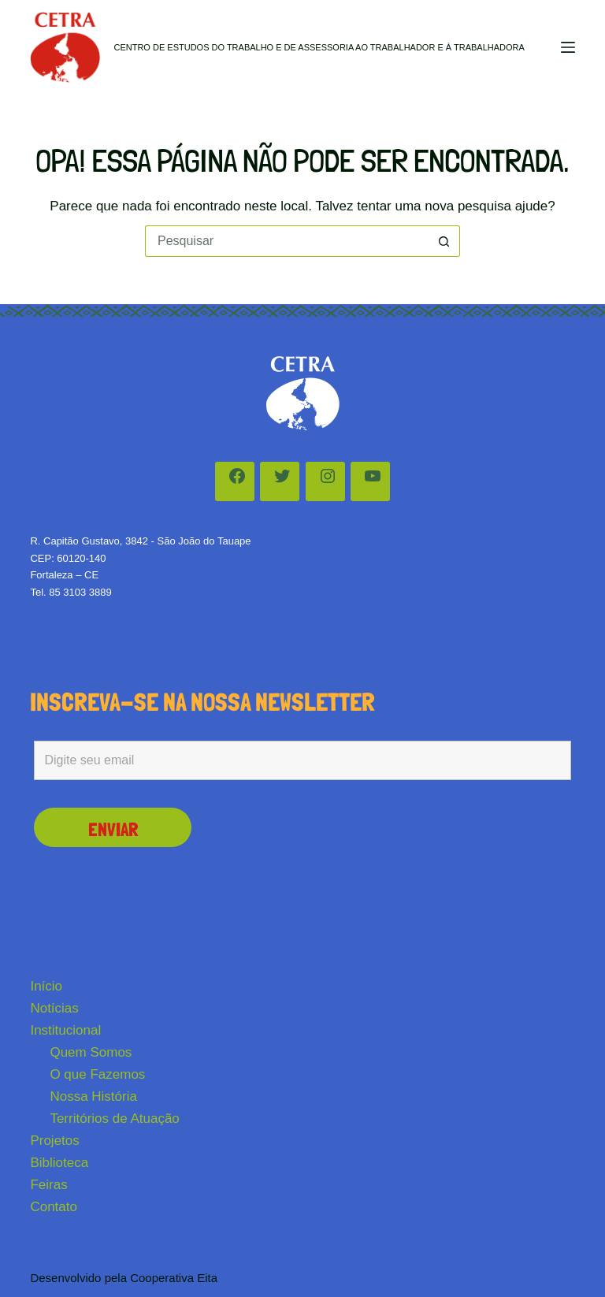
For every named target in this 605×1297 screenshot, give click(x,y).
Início (46, 986)
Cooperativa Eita (173, 1277)
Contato (53, 1206)
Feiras (48, 1184)
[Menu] (568, 47)
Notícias (54, 1008)
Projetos (54, 1140)
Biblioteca (59, 1162)
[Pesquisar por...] (287, 241)
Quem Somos (91, 1052)
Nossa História (93, 1096)
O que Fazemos (97, 1074)
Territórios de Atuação (114, 1118)
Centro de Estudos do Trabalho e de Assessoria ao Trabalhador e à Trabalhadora (318, 47)
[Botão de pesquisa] (444, 241)
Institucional (65, 1030)
